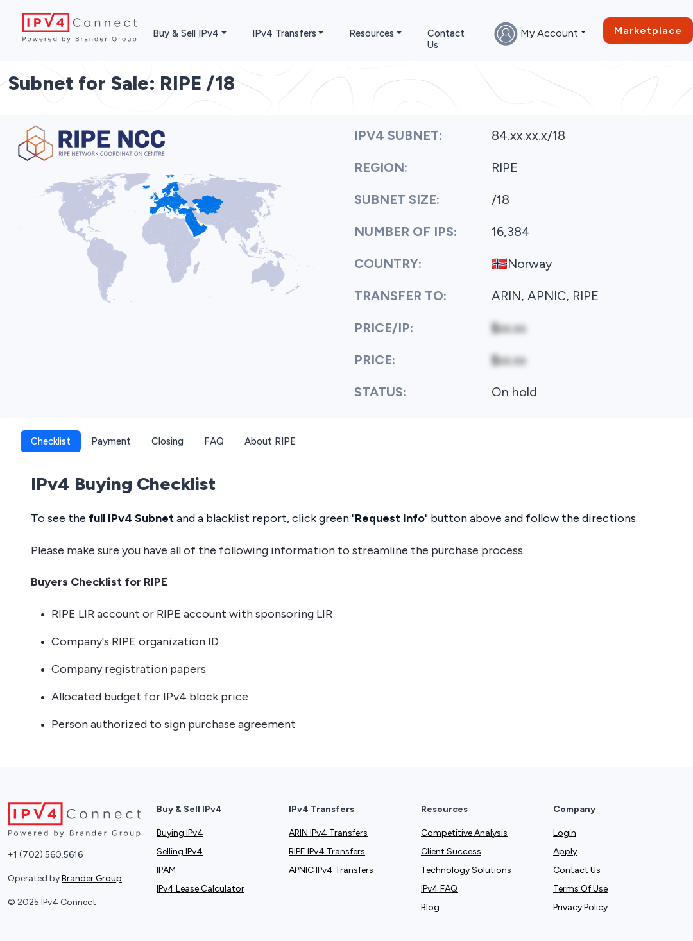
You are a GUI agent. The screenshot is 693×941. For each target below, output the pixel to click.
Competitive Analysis (464, 832)
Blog (430, 907)
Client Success (451, 851)
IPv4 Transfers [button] (284, 33)
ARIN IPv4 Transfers (328, 832)
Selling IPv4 (180, 851)
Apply (565, 851)
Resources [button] (371, 33)
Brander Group (92, 878)
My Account (536, 34)
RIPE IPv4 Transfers (327, 851)
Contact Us (446, 39)
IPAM (166, 870)
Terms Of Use (580, 888)
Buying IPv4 (180, 832)
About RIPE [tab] (270, 441)
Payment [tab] (111, 441)
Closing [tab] (167, 441)
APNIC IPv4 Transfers (331, 870)
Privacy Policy (580, 907)
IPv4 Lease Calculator (200, 888)
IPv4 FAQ (439, 888)
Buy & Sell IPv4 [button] (186, 33)
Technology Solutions (466, 870)
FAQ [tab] (214, 441)
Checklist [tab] (51, 441)
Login (564, 832)
